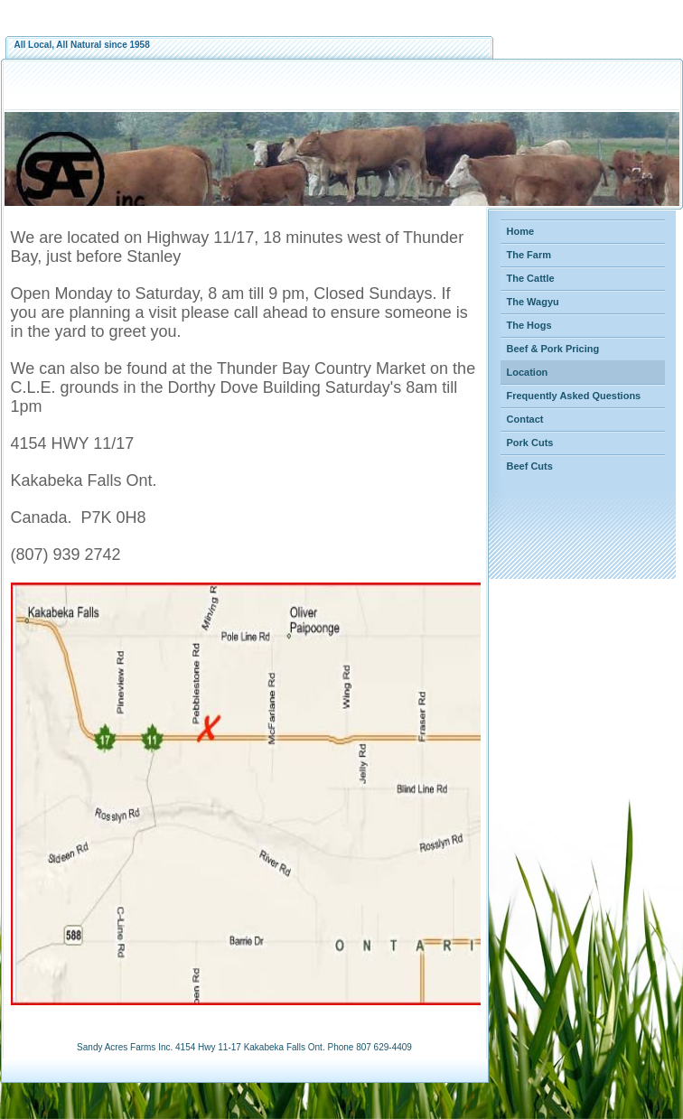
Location (527, 372)
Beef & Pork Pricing (553, 348)
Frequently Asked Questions (574, 395)
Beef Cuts (530, 466)
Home (521, 231)
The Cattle (531, 278)
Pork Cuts (530, 442)
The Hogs (529, 325)
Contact (525, 419)
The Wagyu (533, 301)
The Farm (529, 254)
